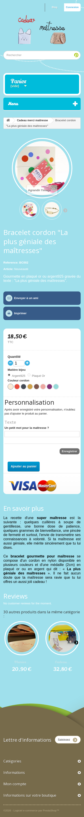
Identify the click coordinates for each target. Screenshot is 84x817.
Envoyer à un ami (26, 298)
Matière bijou (17, 369)
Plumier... (21, 662)
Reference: (10, 262)
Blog (54, 7)
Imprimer (20, 313)
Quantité (14, 356)
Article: (8, 269)
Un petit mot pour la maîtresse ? (26, 427)
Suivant (65, 210)
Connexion (72, 7)
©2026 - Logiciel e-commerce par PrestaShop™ (31, 810)
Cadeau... (62, 662)
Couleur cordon (19, 380)
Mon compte (14, 783)
